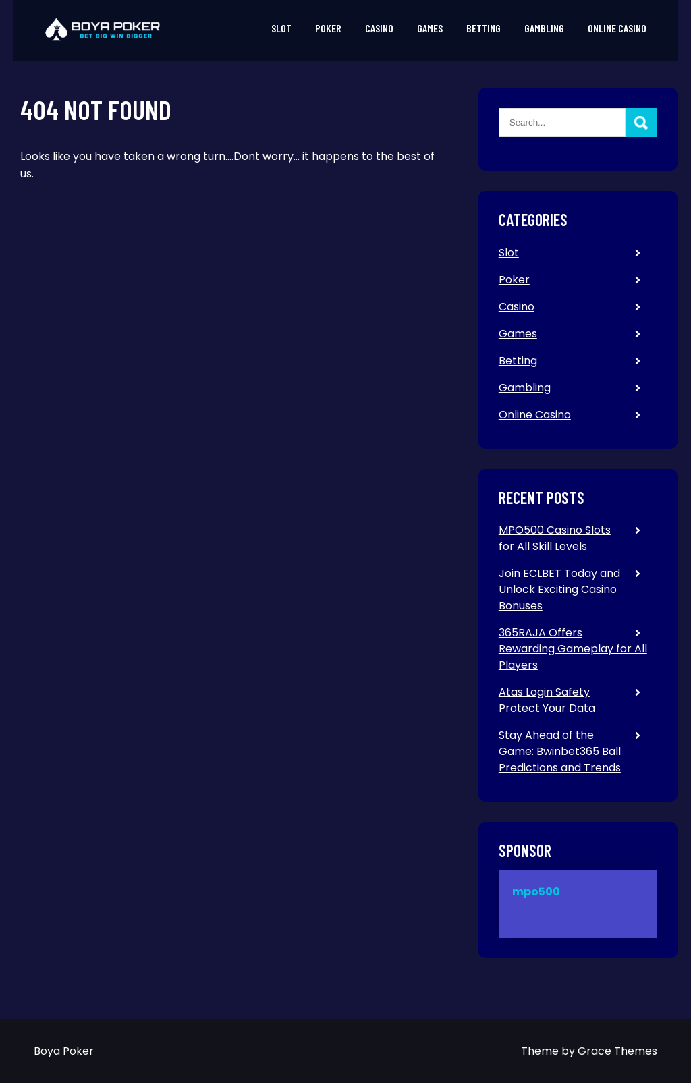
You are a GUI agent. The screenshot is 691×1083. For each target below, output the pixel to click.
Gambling (544, 28)
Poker (328, 28)
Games (430, 28)
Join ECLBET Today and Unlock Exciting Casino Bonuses (559, 589)
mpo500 (536, 891)
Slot (281, 28)
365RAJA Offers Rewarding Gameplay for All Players (573, 649)
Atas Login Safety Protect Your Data (547, 700)
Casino (379, 28)
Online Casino (617, 28)
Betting (483, 28)
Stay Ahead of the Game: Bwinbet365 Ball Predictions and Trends (560, 751)
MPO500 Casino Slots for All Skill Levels (555, 538)
